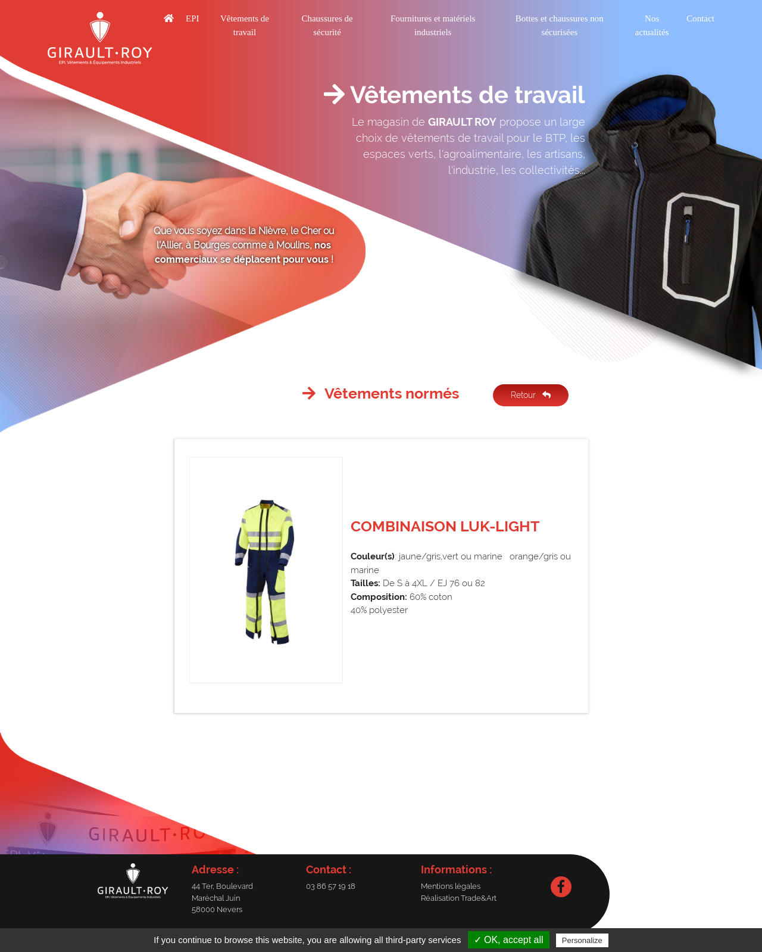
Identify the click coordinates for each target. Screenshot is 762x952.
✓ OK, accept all (509, 940)
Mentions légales (450, 886)
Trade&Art (478, 898)
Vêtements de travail (244, 25)
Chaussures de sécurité (326, 25)
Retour (531, 395)
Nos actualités (652, 25)
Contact (700, 18)
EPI (192, 18)
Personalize (582, 940)
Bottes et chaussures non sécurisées (560, 25)
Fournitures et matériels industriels (433, 25)
